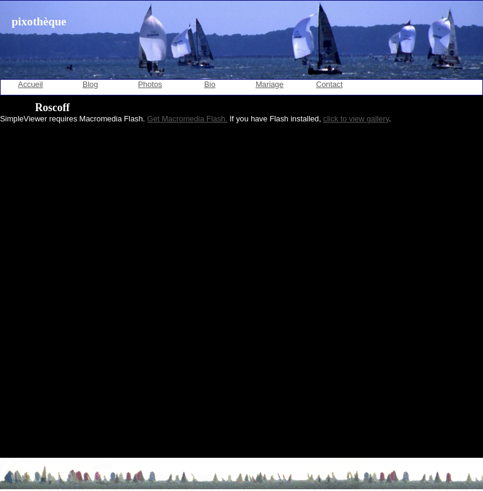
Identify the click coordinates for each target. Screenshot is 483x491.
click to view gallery (356, 118)
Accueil (30, 84)
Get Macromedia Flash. (187, 118)
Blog (90, 84)
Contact (329, 84)
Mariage (269, 84)
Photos (150, 84)
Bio (210, 84)
